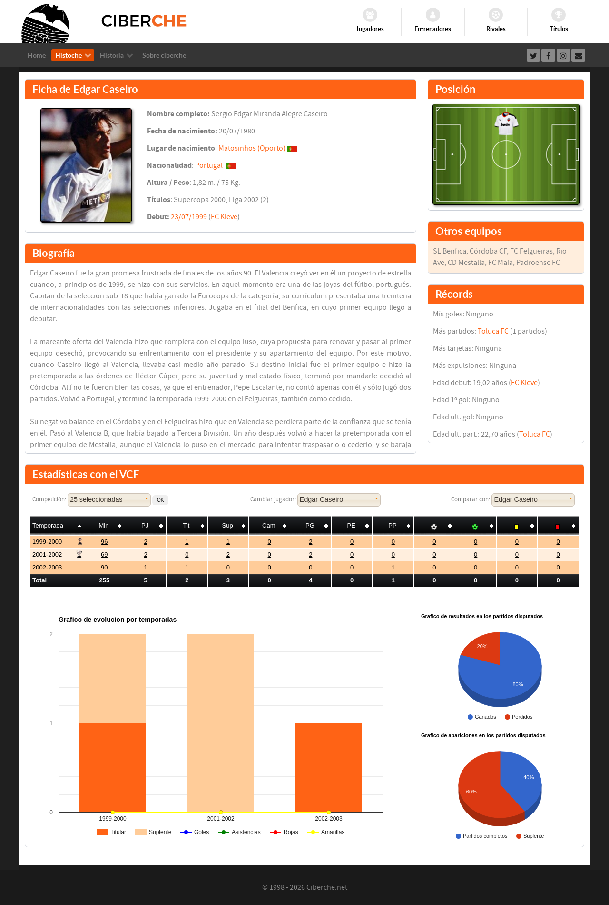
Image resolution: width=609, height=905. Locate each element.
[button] (160, 500)
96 (104, 541)
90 (104, 567)
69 (104, 554)
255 (104, 580)
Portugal (209, 165)
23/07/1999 (189, 217)
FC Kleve (224, 217)
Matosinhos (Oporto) (251, 148)
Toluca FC (493, 331)
